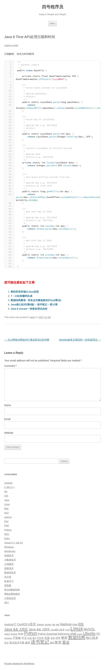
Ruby (7, 538)
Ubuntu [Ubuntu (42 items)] (89, 633)
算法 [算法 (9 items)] (6, 643)
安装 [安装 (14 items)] (47, 638)
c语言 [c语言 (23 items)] (32, 624)
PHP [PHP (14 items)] (21, 633)
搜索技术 (9, 568)
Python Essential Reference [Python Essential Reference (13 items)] (54, 633)
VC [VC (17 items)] (98, 633)
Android (8, 483)
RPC (6, 534)
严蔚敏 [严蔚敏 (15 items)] (17, 637)
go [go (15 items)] (53, 624)
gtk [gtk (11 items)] (57, 624)
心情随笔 (9, 564)
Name (7, 405)
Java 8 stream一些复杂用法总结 (29, 308)
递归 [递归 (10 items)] (52, 642)
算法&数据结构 (12, 589)
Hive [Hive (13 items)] (75, 624)
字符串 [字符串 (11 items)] (40, 638)
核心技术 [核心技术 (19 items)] (92, 638)
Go (5, 491)
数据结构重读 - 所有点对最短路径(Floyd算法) (36, 300)
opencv (8, 517)
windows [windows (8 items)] (8, 638)
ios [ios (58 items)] (80, 623)
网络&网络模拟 (12, 594)
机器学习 (9, 581)
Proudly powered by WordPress (19, 663)
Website (8, 432)
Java (32, 317)
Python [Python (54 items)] (30, 633)
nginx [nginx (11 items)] (7, 634)
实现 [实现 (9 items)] (52, 638)
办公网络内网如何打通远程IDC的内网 (26, 339)
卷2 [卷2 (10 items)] (34, 638)
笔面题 (7, 585)
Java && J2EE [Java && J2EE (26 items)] (39, 629)
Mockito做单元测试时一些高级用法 (80, 339)
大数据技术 (10, 559)
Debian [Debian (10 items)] (40, 624)
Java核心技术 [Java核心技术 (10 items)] (57, 629)
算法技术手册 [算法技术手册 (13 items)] (16, 642)
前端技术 (9, 555)
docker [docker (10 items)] (48, 624)
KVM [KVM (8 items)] (67, 630)
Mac (6, 508)
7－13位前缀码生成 (21, 296)
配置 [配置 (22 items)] (58, 642)
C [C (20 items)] (15, 624)
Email (7, 419)
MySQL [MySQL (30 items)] (89, 629)
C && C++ (9, 487)
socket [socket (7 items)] (79, 634)
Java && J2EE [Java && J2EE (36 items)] (16, 629)
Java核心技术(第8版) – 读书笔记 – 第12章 (34, 304)
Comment (10, 365)
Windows (9, 547)
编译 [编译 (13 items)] (27, 642)
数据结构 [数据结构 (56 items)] (76, 637)
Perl (6, 521)
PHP (6, 525)
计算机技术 (10, 598)
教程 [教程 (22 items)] (64, 638)
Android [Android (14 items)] (8, 624)
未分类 (7, 577)
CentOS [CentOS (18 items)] (22, 624)
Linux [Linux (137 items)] (76, 629)
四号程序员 (52, 6)
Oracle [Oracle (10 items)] (14, 634)
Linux (7, 504)
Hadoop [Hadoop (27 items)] (65, 624)
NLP (6, 512)
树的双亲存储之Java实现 (25, 291)
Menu (52, 23)
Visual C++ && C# (13, 542)
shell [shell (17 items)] (73, 633)
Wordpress (10, 551)
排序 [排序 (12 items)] (57, 638)
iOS (6, 495)
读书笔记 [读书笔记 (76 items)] (40, 641)
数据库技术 (10, 572)
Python (7, 530)
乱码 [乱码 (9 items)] (29, 638)
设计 (6, 602)
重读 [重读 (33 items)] (65, 642)
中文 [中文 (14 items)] (24, 638)
